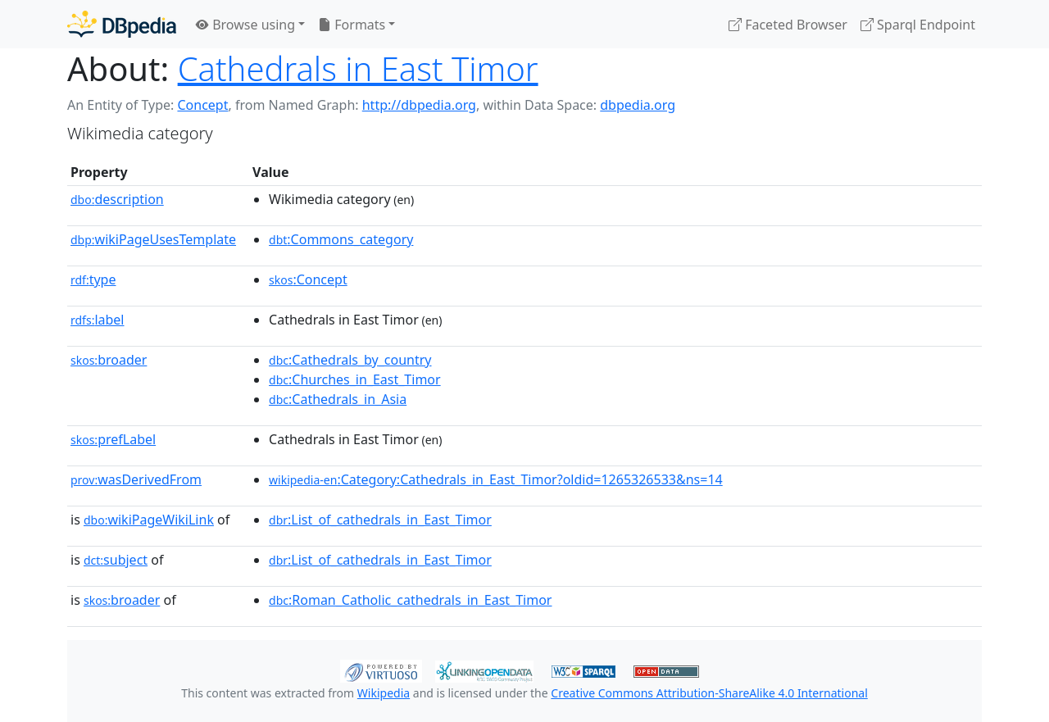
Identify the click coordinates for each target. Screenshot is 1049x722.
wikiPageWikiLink (149, 520)
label (97, 320)
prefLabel (113, 439)
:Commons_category (341, 239)
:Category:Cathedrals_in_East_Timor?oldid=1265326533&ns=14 (496, 479)
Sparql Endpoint (918, 25)
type (93, 279)
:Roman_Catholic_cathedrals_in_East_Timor (410, 600)
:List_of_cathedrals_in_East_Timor (380, 520)
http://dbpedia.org (419, 105)
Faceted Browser (788, 25)
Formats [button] (351, 25)
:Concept (308, 279)
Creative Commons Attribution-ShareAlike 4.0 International (709, 693)
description (117, 199)
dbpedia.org (637, 105)
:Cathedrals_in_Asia (337, 399)
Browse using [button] (245, 25)
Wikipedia (383, 693)
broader (108, 360)
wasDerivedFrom (136, 479)
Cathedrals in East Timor (358, 68)
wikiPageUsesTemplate (153, 239)
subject (116, 560)
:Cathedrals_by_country (350, 360)
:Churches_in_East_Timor (355, 379)
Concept (202, 105)
